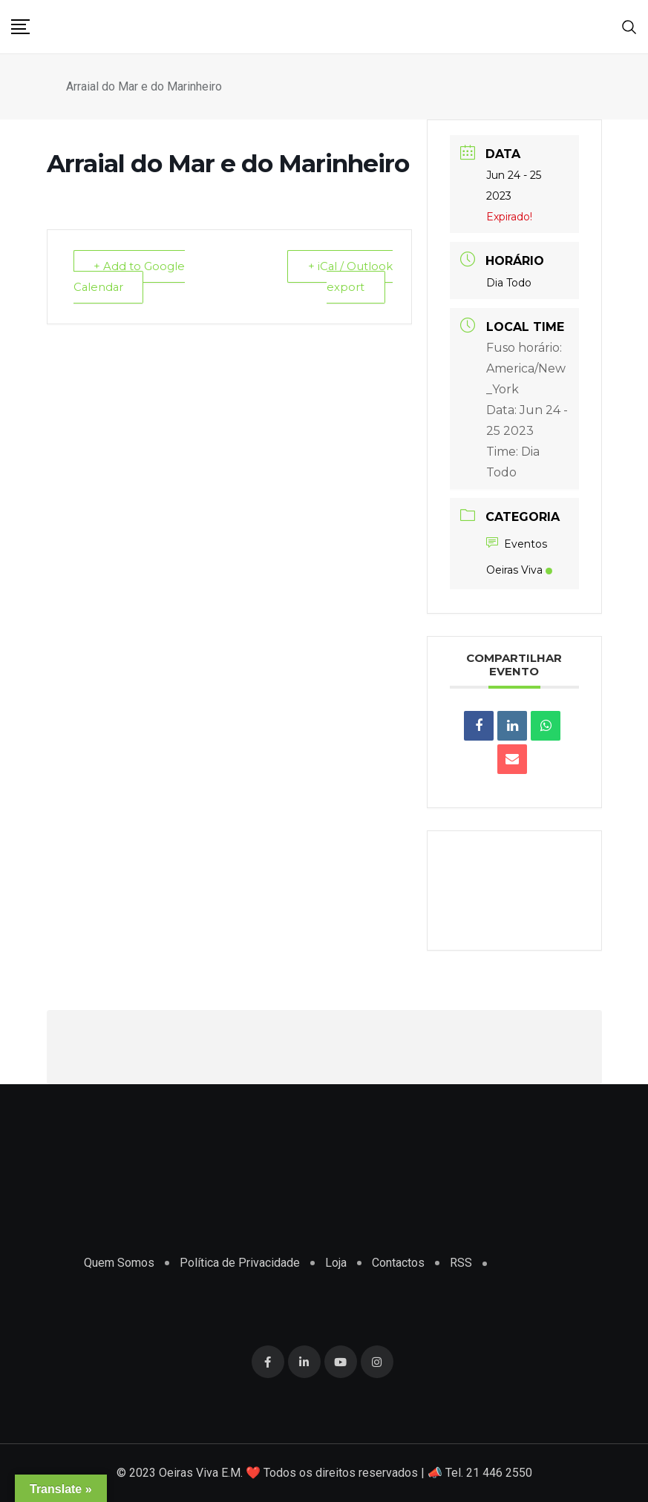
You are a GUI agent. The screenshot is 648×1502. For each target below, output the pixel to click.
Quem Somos (119, 1263)
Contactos (398, 1263)
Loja (336, 1263)
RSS (461, 1263)
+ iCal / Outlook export (350, 276)
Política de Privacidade (240, 1263)
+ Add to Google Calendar (129, 276)
